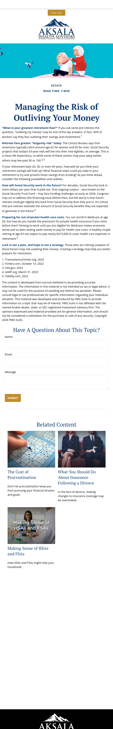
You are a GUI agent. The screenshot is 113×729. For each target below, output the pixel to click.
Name (9, 337)
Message (10, 372)
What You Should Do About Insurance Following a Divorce (77, 477)
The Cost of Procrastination (22, 474)
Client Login (56, 12)
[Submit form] (13, 398)
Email (8, 354)
